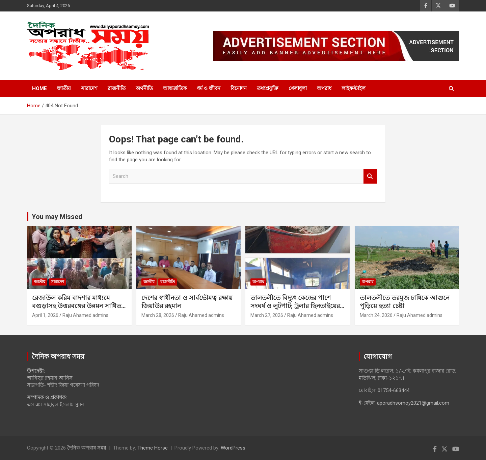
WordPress (233, 448)
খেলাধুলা (298, 88)
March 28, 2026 (157, 315)
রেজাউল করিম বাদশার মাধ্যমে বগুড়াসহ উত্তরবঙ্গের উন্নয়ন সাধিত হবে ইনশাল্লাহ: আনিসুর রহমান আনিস (76, 310)
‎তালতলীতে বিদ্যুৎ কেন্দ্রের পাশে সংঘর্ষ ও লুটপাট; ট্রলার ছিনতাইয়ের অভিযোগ (295, 306)
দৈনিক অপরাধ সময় (86, 448)
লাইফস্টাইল (354, 88)
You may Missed (57, 217)
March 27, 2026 (266, 315)
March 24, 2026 (376, 315)
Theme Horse (152, 448)
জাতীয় (64, 88)
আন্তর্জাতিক (175, 88)
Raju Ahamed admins (85, 315)
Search (370, 176)
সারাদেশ (89, 88)
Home (39, 88)
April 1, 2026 (45, 315)
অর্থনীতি (144, 88)
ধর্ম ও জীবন (208, 88)
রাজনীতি (117, 88)
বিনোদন (239, 88)
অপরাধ (324, 88)
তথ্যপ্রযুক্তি (267, 88)
